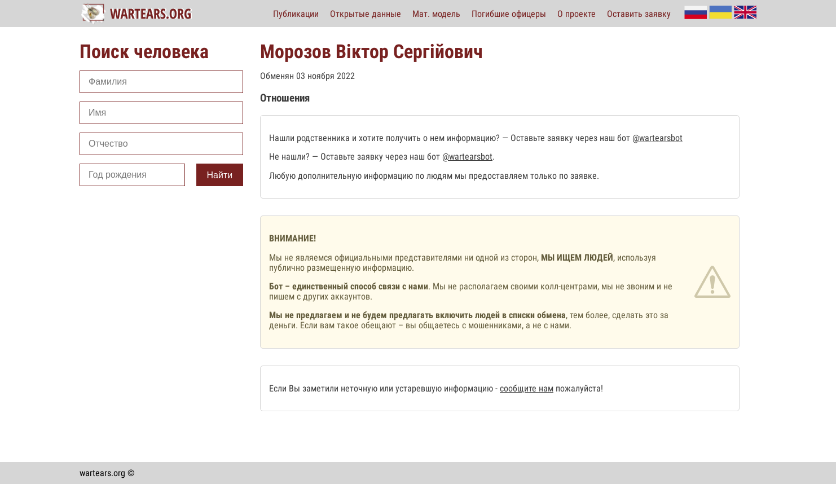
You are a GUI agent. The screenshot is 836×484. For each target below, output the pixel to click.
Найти (220, 175)
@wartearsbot (657, 138)
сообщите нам (526, 388)
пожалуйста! (578, 388)
